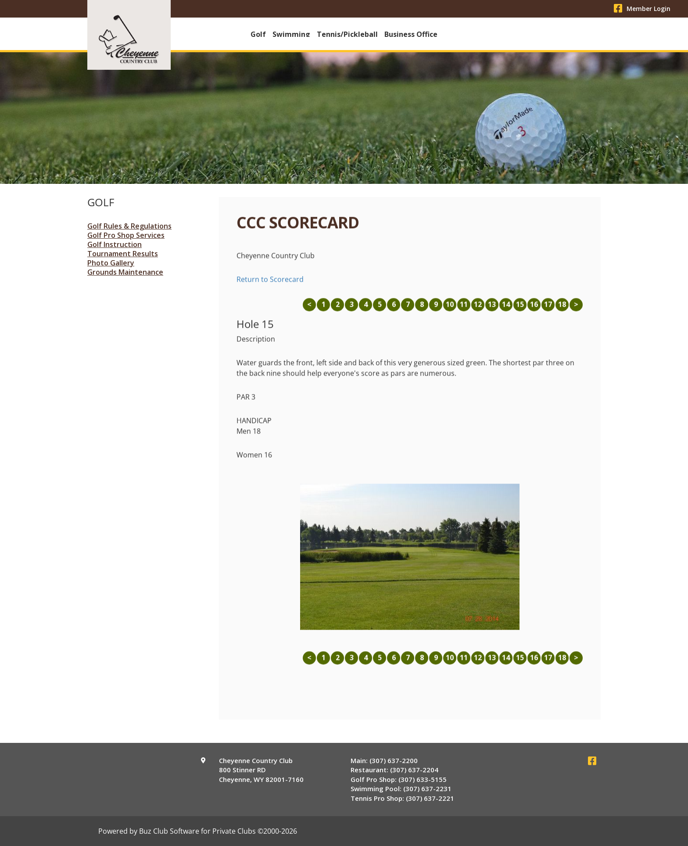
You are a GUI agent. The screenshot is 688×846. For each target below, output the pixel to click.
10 (450, 308)
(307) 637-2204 (414, 770)
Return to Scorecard (270, 283)
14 (506, 308)
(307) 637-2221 (430, 799)
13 (492, 308)
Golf (258, 34)
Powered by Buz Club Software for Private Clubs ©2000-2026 (197, 832)
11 (464, 308)
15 (520, 308)
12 (478, 308)
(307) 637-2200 (393, 761)
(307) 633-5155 (422, 780)
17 (548, 308)
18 (562, 308)
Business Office (410, 34)
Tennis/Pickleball (347, 34)
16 (534, 308)
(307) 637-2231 (427, 789)
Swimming (291, 34)
